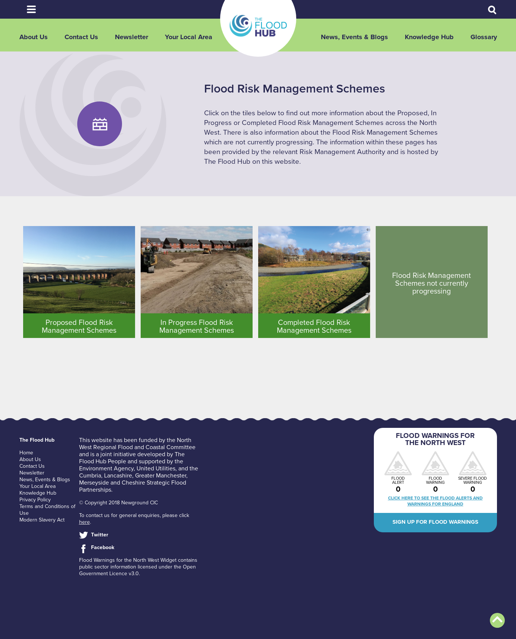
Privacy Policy (35, 500)
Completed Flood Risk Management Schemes (314, 326)
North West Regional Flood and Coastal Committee (137, 443)
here (84, 522)
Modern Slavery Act (42, 520)
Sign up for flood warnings (435, 522)
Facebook (102, 547)
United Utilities (156, 468)
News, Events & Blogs (354, 37)
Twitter (99, 535)
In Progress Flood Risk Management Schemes (196, 326)
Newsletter (131, 37)
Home (26, 453)
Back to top (497, 620)
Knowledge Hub (429, 37)
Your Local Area (188, 37)
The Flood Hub (258, 25)
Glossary (483, 37)
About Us (33, 37)
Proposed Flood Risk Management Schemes (79, 326)
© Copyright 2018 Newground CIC (118, 502)
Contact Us (81, 37)
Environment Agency (106, 468)
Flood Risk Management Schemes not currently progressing (431, 283)
